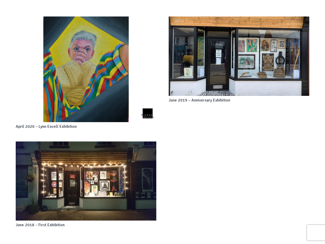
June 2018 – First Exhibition (40, 225)
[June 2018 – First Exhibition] (86, 181)
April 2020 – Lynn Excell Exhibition (46, 126)
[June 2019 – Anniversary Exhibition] (239, 56)
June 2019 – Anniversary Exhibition (199, 100)
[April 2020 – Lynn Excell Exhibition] (86, 69)
